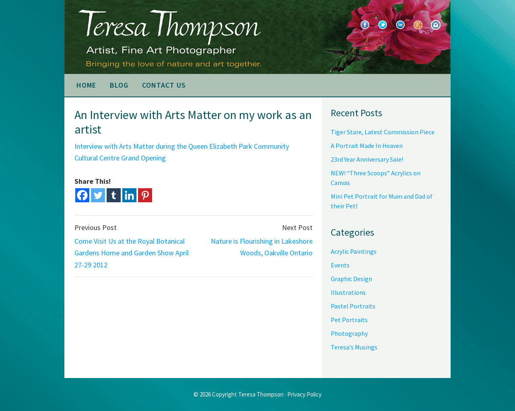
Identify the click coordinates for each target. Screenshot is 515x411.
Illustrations (348, 292)
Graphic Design (351, 279)
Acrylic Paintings (354, 251)
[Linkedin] (129, 195)
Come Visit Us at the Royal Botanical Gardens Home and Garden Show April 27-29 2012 (131, 252)
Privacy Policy (304, 394)
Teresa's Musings (354, 347)
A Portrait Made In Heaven (367, 146)
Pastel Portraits (353, 306)
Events (340, 265)
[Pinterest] (145, 195)
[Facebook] (82, 195)
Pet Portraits (349, 320)
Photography (349, 333)
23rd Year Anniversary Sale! (367, 159)
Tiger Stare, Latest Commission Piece (383, 132)
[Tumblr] (114, 195)
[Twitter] (98, 195)
